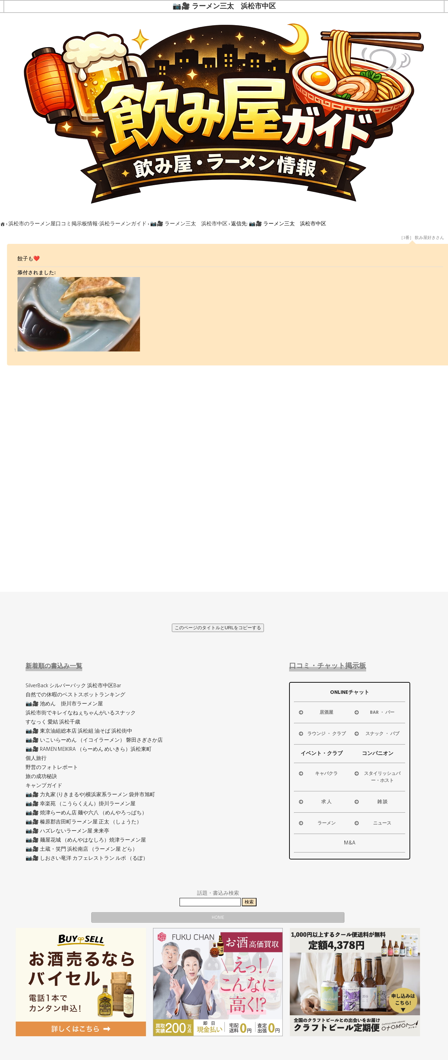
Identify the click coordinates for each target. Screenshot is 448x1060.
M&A (350, 842)
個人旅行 (36, 758)
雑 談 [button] (370, 802)
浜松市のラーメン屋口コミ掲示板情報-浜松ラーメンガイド (77, 223)
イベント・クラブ (322, 753)
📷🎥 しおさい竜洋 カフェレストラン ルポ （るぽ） (87, 858)
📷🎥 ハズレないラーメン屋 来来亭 (67, 831)
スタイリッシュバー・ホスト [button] (376, 777)
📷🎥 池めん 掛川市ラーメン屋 (64, 703)
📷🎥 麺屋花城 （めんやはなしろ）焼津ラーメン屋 (86, 840)
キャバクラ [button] (318, 773)
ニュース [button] (372, 823)
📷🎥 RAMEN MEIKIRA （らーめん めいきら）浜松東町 (89, 749)
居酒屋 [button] (316, 712)
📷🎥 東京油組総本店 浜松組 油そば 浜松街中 (79, 731)
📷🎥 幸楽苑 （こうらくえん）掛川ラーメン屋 (80, 803)
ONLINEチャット (349, 692)
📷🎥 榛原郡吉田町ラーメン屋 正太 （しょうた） (84, 822)
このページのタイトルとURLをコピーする (218, 627)
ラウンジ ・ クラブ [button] (322, 734)
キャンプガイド (44, 785)
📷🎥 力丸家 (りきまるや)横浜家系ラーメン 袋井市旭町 (90, 794)
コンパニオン (377, 753)
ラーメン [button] (317, 823)
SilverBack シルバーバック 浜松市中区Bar (73, 685)
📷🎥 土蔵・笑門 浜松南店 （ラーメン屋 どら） (82, 849)
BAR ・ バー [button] (373, 712)
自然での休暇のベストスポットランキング (75, 694)
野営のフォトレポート (52, 767)
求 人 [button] (315, 802)
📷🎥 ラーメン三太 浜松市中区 (188, 223)
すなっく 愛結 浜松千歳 (53, 722)
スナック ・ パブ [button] (376, 734)
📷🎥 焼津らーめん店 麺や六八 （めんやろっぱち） (86, 812)
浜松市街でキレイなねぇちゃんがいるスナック (81, 713)
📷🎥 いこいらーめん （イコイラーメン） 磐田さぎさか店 (94, 740)
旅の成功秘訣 (41, 776)
